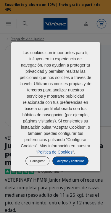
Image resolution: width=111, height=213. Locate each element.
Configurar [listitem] (37, 161)
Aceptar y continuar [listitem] (70, 161)
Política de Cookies (55, 152)
